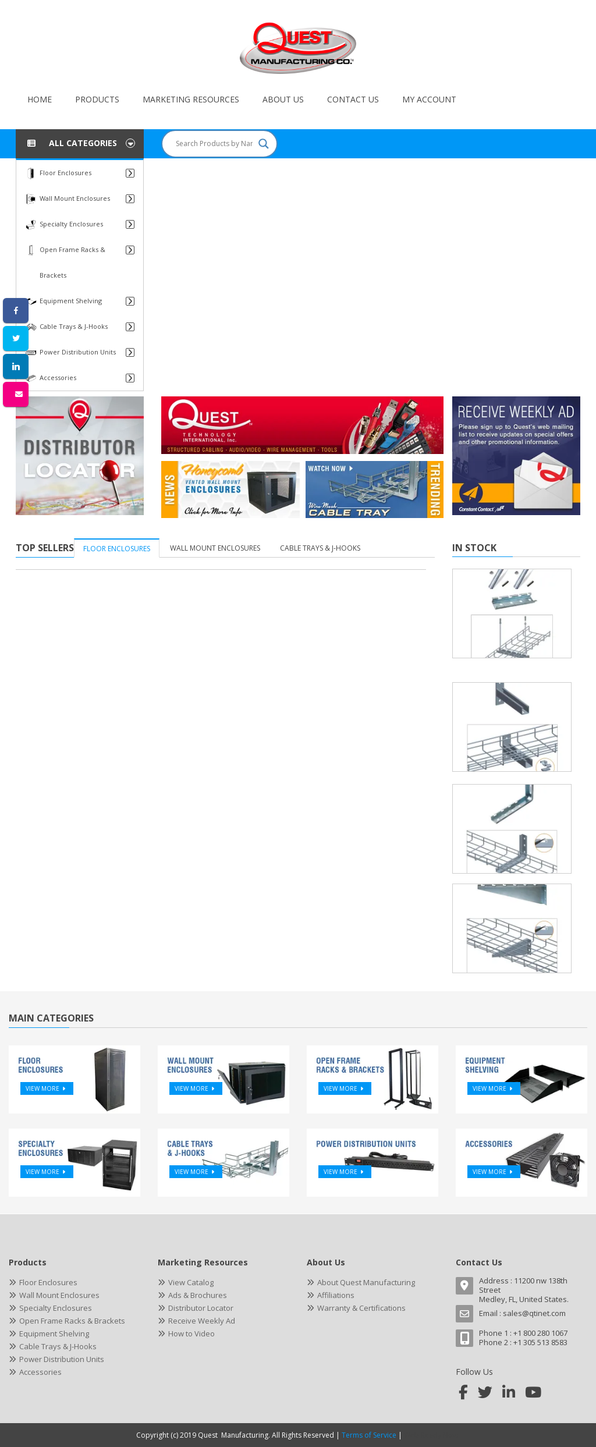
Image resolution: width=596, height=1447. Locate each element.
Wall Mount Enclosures (215, 548)
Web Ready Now (432, 1435)
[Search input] (214, 144)
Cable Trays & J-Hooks (320, 548)
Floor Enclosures (116, 549)
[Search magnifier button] (264, 144)
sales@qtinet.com (534, 1313)
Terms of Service (369, 1435)
